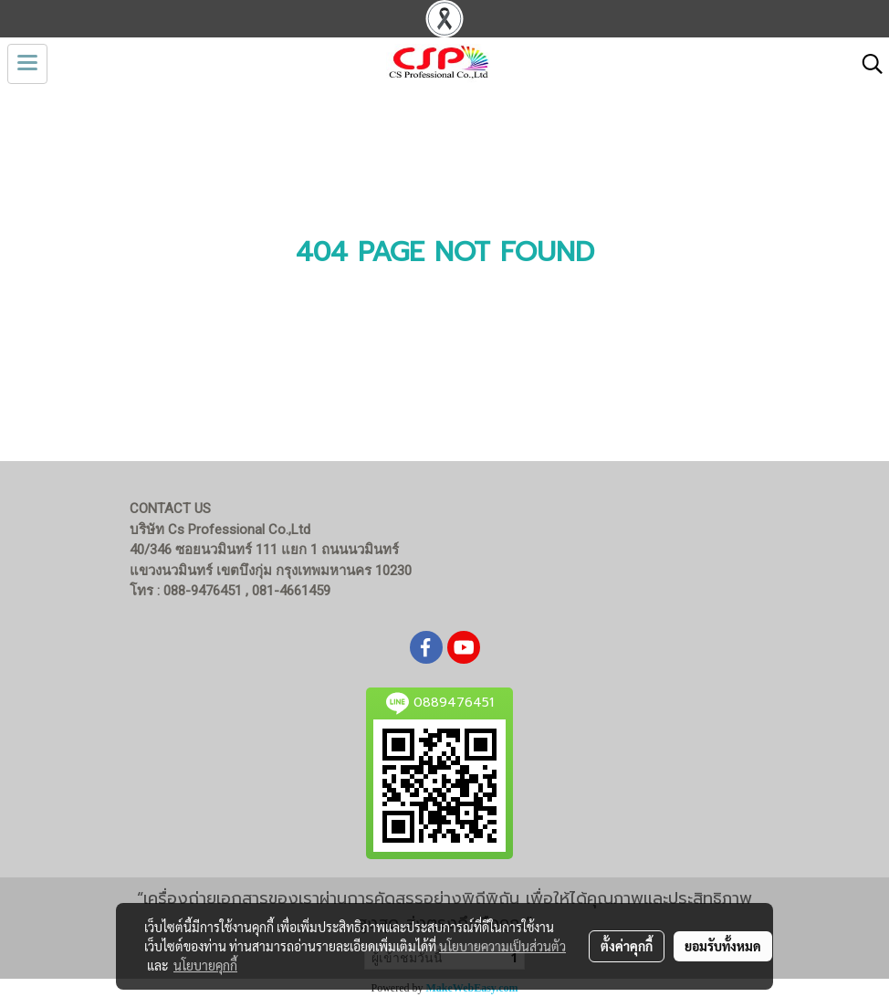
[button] (866, 64)
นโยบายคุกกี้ (205, 965)
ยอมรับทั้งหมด (723, 946)
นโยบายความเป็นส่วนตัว (502, 946)
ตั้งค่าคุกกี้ (627, 946)
